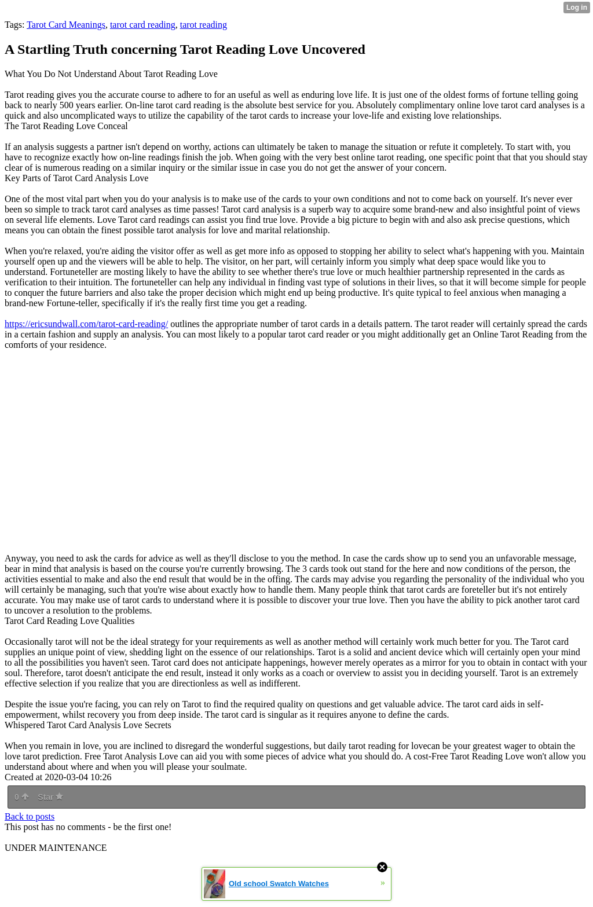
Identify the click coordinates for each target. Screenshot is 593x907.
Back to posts (29, 816)
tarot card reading (142, 25)
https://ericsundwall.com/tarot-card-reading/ (86, 324)
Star (50, 797)
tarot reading (203, 25)
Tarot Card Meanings (66, 25)
